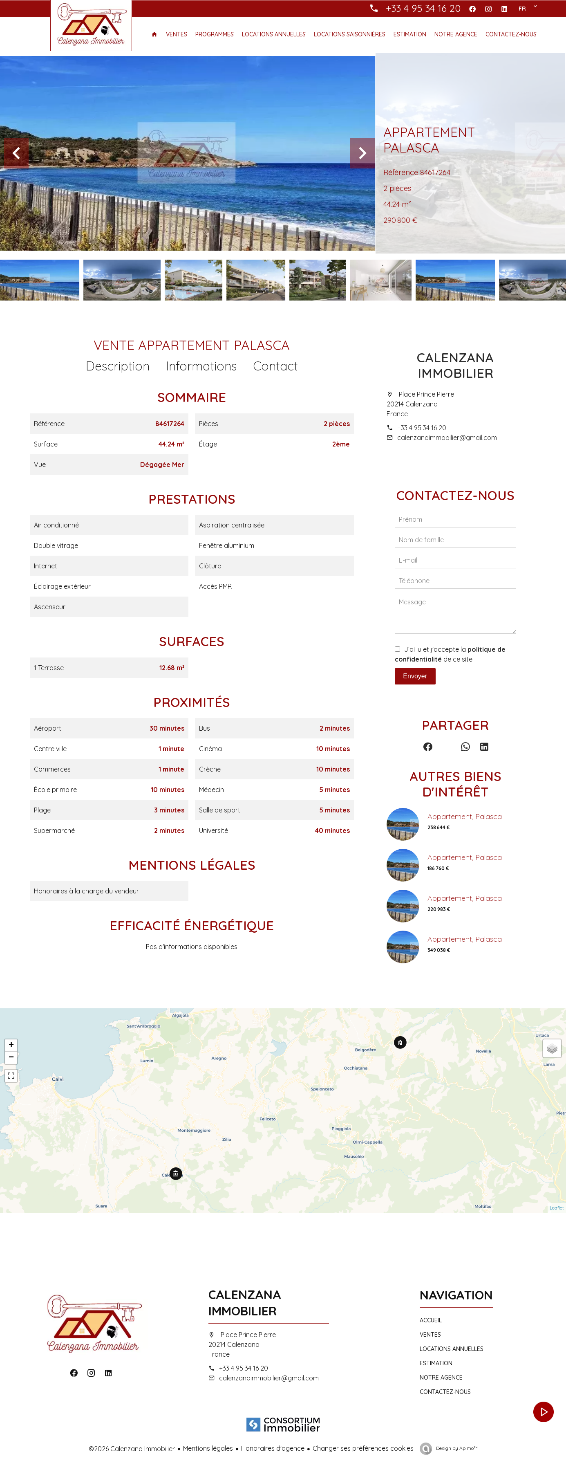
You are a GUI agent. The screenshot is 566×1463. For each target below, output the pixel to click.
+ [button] (11, 1045)
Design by (456, 1448)
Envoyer (415, 676)
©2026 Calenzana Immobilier (132, 1449)
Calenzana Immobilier (455, 365)
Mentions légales (208, 1448)
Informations (201, 366)
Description (118, 366)
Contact (275, 366)
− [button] (11, 1058)
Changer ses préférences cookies (363, 1448)
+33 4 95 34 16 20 (421, 428)
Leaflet (557, 1208)
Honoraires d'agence (272, 1448)
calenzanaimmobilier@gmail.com (447, 437)
